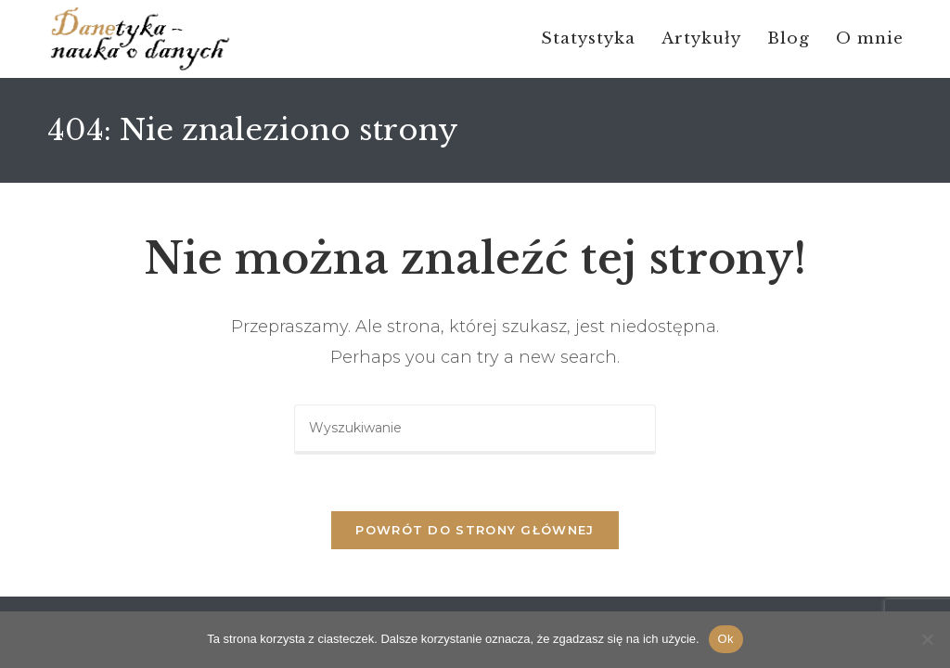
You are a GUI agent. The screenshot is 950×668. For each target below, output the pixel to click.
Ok (726, 639)
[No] (927, 639)
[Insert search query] (475, 430)
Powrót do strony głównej (474, 529)
